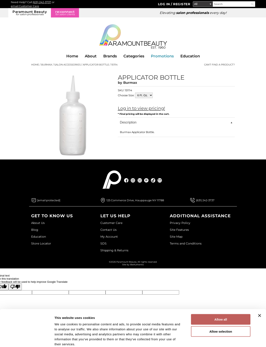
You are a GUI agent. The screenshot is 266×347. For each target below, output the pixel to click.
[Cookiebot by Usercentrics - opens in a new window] (27, 339)
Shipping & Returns (114, 250)
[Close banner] (259, 293)
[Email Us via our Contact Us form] (48, 200)
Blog (34, 230)
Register (181, 4)
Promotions (162, 56)
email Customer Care (25, 6)
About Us (38, 223)
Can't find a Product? (219, 64)
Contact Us (108, 230)
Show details (218, 339)
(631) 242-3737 (42, 2)
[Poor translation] (15, 286)
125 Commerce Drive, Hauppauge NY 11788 (135, 200)
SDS (103, 243)
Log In (164, 4)
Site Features (179, 230)
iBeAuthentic (137, 264)
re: (65, 13)
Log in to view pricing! (141, 108)
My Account (109, 236)
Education (190, 56)
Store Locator (41, 243)
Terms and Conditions (186, 243)
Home (72, 56)
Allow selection (220, 309)
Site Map (176, 236)
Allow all (220, 297)
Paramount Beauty (29, 13)
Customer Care (111, 223)
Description (128, 122)
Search (252, 4)
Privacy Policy (180, 223)
